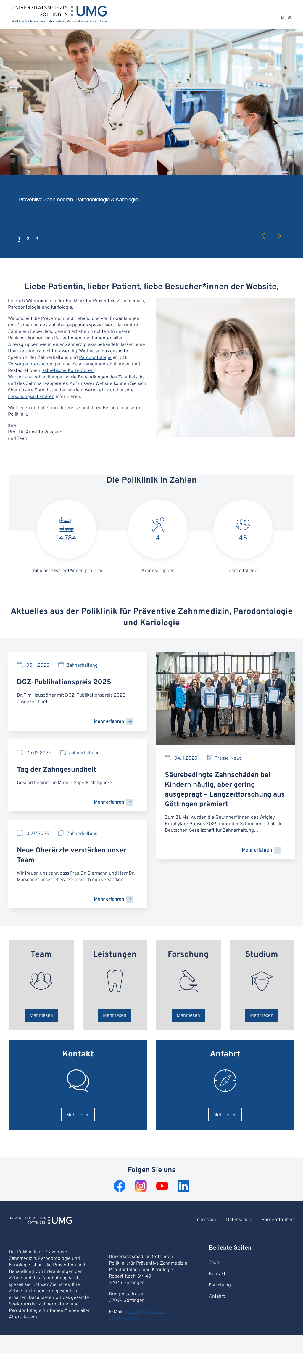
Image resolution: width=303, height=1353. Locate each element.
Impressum (205, 1220)
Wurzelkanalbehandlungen (36, 377)
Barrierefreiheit (278, 1220)
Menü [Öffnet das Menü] (286, 18)
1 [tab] (19, 239)
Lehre (102, 390)
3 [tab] (37, 239)
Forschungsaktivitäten (31, 397)
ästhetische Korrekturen (68, 371)
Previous (263, 236)
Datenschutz (239, 1220)
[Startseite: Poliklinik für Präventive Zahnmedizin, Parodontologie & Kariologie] (59, 14)
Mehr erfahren (109, 722)
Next (279, 236)
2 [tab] (28, 239)
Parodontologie (95, 358)
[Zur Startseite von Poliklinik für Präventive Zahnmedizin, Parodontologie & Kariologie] (40, 1221)
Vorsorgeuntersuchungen (35, 364)
